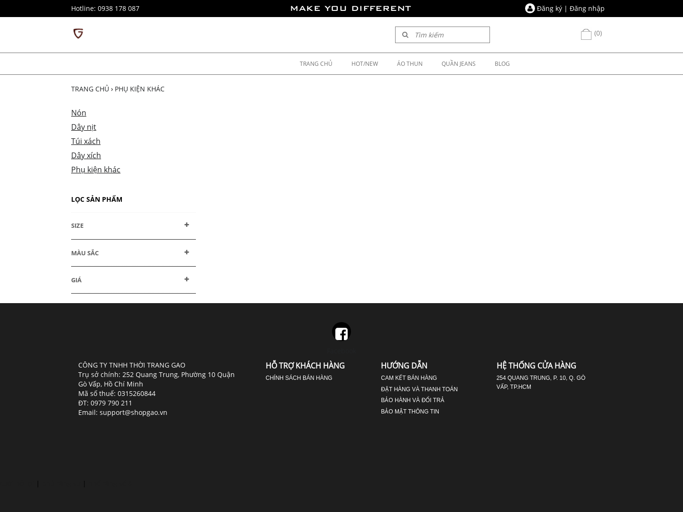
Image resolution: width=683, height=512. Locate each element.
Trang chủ (90, 88)
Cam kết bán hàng (409, 378)
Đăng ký (549, 8)
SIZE (77, 225)
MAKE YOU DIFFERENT (350, 8)
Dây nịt (83, 127)
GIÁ (76, 280)
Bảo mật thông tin (410, 411)
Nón (78, 113)
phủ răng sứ (61, 483)
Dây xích (86, 155)
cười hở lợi (17, 483)
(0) (591, 32)
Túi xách (86, 141)
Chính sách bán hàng (299, 378)
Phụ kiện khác (140, 88)
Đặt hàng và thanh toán (419, 389)
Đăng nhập (587, 8)
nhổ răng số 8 (110, 483)
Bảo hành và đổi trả (412, 400)
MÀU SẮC (85, 253)
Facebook (341, 338)
